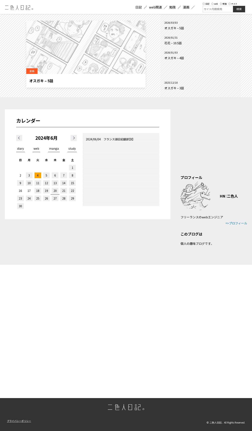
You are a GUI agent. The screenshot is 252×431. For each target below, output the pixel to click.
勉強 (223, 3)
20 (55, 191)
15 (72, 183)
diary (20, 148)
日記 (206, 3)
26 (46, 198)
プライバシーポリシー (19, 421)
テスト (233, 3)
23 (20, 198)
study (72, 148)
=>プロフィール (236, 223)
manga (54, 148)
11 (37, 183)
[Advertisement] (200, 70)
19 (46, 191)
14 (63, 183)
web (214, 3)
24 (29, 198)
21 (63, 191)
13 (55, 183)
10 (29, 183)
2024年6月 (46, 138)
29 (72, 198)
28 (63, 198)
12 (46, 183)
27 (55, 198)
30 (20, 206)
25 (37, 198)
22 (72, 191)
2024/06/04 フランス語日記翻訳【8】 (109, 139)
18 (37, 191)
